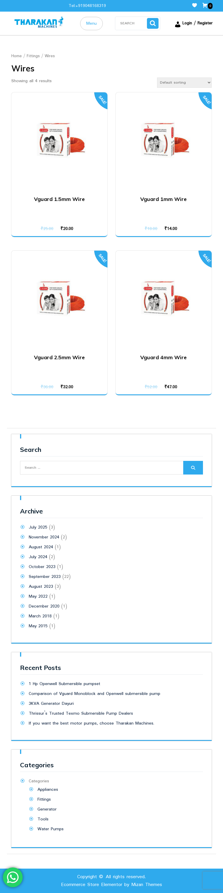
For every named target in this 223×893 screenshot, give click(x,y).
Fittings (33, 56)
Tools (42, 819)
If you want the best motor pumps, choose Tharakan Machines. (91, 723)
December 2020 (44, 606)
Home (16, 56)
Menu (91, 23)
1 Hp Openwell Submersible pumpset (64, 683)
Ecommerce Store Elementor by (111, 885)
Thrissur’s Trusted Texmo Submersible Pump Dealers (81, 713)
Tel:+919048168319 (87, 5)
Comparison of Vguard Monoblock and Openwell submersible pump (94, 693)
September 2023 (45, 576)
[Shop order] (184, 83)
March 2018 (40, 616)
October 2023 (42, 566)
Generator (47, 809)
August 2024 (41, 547)
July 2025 (38, 527)
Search (153, 23)
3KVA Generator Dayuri (51, 703)
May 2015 (38, 626)
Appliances (47, 789)
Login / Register (193, 23)
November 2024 (44, 537)
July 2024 (38, 557)
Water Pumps (50, 829)
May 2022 (38, 596)
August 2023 (41, 586)
